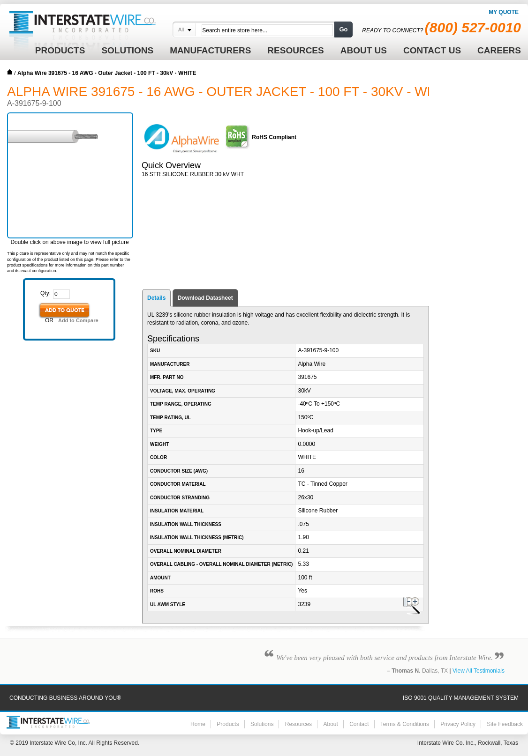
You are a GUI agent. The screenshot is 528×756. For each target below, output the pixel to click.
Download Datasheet (205, 298)
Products (228, 724)
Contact (359, 724)
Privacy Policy (457, 724)
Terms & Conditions (404, 724)
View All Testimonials (479, 670)
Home (10, 72)
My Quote (504, 12)
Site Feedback (505, 724)
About (330, 724)
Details (156, 298)
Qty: (45, 293)
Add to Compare (78, 320)
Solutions (261, 724)
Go (343, 29)
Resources (298, 724)
